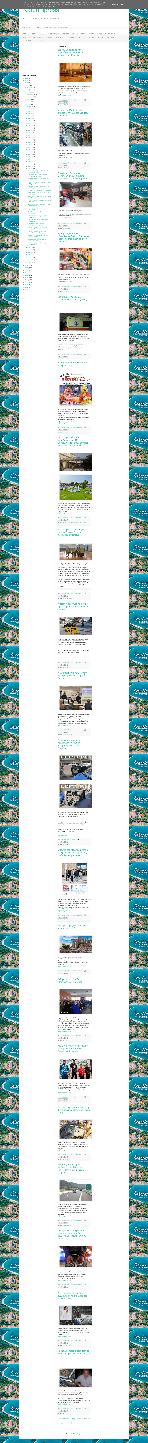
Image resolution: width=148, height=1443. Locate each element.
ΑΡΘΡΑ (100, 37)
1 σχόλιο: (73, 839)
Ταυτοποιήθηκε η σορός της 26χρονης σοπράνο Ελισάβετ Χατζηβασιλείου (72, 1296)
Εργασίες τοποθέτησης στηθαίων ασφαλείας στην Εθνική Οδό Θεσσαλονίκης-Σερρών (71, 1168)
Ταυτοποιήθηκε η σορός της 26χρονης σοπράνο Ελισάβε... (38, 239)
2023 (26, 85)
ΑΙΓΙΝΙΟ (99, 34)
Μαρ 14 (30, 149)
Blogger (79, 1434)
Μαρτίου (29, 109)
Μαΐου (28, 104)
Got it (122, 4)
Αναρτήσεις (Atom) (70, 1423)
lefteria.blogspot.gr (63, 835)
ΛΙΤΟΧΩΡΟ (65, 34)
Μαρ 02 (30, 254)
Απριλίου (29, 106)
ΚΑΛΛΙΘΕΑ (38, 41)
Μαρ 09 (30, 161)
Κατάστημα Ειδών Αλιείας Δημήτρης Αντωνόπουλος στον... (37, 175)
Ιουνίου (29, 102)
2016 (26, 280)
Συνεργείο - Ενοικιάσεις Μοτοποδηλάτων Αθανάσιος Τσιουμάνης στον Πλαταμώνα (72, 176)
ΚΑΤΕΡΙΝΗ (25, 34)
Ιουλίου (29, 99)
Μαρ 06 (30, 168)
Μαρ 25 (30, 125)
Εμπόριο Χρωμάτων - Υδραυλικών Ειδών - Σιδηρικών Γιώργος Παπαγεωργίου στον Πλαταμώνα (73, 237)
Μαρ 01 (30, 257)
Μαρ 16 (30, 144)
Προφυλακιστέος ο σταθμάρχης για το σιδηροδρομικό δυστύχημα (74, 1352)
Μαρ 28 (30, 118)
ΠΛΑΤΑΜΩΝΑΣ (110, 34)
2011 (26, 289)
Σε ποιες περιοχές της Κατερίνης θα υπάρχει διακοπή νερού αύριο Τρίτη (74, 1110)
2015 (26, 282)
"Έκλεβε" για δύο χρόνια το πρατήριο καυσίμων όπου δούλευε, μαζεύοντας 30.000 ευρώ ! (72, 1234)
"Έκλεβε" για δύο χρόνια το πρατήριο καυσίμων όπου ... (38, 235)
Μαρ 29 (30, 116)
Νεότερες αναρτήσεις (63, 1418)
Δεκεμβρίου (30, 87)
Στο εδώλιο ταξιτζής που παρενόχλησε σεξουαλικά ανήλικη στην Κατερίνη (70, 52)
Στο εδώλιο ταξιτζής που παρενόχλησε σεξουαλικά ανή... (38, 171)
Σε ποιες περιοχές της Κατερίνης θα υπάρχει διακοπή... (37, 228)
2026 (26, 78)
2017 (26, 277)
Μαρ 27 (30, 120)
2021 (26, 268)
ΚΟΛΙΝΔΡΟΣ (26, 37)
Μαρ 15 (30, 147)
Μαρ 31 (30, 111)
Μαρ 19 (30, 137)
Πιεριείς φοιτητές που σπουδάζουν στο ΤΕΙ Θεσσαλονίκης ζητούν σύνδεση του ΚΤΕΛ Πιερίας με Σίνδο (73, 441)
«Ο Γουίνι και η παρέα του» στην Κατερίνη (39, 190)
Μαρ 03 (30, 252)
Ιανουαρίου (30, 262)
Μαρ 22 (30, 132)
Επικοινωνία (37, 27)
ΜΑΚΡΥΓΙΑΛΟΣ (38, 37)
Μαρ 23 (30, 130)
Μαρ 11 (30, 156)
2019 (26, 272)
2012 (26, 287)
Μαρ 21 (30, 135)
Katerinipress (41, 9)
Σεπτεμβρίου (30, 94)
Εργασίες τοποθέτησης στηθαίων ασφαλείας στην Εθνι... (37, 232)
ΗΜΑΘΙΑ (75, 34)
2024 (26, 83)
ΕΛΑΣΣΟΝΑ (110, 37)
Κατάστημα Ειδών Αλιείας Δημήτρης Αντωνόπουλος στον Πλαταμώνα (73, 113)
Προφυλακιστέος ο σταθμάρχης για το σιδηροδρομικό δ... (38, 243)
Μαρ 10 (30, 159)
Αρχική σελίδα (25, 27)
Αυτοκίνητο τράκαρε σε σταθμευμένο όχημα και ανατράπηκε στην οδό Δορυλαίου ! (69, 744)
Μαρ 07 (30, 166)
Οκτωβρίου (30, 92)
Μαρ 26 (30, 123)
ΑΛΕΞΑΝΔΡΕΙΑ (27, 41)
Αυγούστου (30, 97)
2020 (26, 270)
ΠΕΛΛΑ (83, 34)
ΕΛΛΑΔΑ (42, 34)
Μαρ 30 (30, 113)
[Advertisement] (38, 58)
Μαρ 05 (30, 247)
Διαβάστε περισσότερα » (64, 95)
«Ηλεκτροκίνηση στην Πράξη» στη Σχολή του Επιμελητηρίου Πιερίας (72, 675)
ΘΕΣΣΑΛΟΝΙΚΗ (53, 34)
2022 (26, 265)
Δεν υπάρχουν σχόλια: (76, 100)
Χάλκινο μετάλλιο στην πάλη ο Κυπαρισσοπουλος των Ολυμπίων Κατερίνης (73, 1048)
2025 (26, 80)
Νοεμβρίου (30, 90)
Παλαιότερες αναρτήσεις (83, 1418)
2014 (26, 284)
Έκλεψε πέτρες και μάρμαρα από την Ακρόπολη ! (72, 926)
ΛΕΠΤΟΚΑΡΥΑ (60, 37)
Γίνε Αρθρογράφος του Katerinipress (56, 27)
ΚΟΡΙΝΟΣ (49, 37)
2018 (26, 275)
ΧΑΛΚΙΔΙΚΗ (72, 37)
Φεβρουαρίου (30, 260)
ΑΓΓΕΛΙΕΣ (82, 37)
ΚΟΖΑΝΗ (92, 37)
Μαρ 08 (30, 164)
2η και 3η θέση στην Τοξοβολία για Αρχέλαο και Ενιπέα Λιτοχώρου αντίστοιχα (73, 532)
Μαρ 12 (30, 154)
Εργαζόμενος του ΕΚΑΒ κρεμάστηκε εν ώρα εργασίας (72, 298)
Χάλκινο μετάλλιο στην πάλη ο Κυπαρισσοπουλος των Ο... (36, 224)
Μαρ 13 (30, 152)
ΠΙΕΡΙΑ (34, 34)
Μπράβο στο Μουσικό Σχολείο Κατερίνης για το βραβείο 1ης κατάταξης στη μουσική (73, 853)
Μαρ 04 (30, 250)
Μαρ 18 (30, 140)
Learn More (115, 4)
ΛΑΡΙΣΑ (91, 34)
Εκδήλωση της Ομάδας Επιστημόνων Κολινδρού (70, 980)
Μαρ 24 (30, 128)
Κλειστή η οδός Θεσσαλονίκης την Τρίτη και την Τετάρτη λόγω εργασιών (73, 606)
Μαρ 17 (30, 142)
